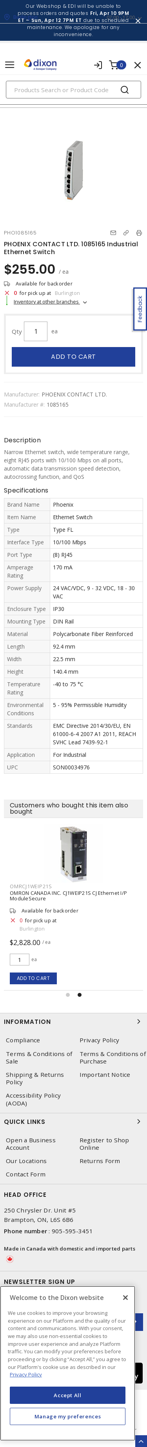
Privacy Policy (100, 1040)
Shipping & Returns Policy (35, 1078)
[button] (68, 995)
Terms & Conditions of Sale (39, 1057)
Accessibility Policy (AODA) (33, 1099)
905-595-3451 (72, 1231)
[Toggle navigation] (10, 65)
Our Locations (26, 1161)
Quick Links (73, 1121)
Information (73, 1021)
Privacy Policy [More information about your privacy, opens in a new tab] (26, 1374)
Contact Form (25, 1174)
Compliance (23, 1040)
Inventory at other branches (47, 301)
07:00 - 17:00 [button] (121, 17)
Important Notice (105, 1074)
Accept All (68, 1395)
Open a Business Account (31, 1143)
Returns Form (100, 1161)
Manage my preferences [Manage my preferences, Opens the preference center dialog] (67, 1416)
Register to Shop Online (104, 1143)
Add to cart (73, 356)
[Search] (73, 89)
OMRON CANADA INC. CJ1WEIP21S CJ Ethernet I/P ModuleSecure (68, 895)
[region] (67, 1363)
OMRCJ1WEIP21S (31, 886)
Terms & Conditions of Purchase (113, 1057)
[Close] (125, 1297)
